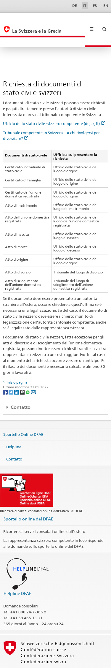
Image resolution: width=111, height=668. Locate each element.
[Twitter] (11, 372)
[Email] (33, 372)
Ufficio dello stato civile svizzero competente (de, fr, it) (54, 103)
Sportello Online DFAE (23, 414)
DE (74, 5)
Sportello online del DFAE (28, 498)
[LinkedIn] (17, 372)
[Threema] (22, 372)
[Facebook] (6, 372)
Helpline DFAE (17, 573)
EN (105, 5)
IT (84, 5)
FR (95, 5)
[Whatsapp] (28, 372)
